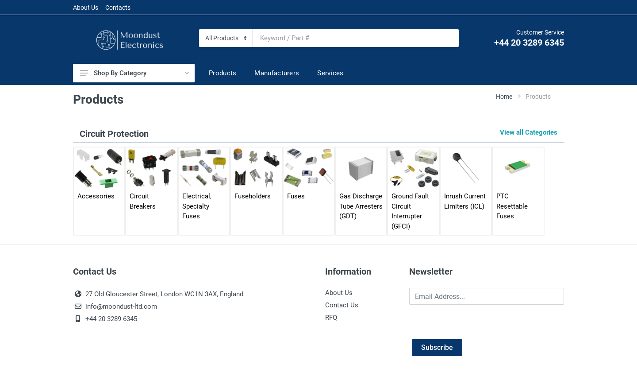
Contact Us (341, 305)
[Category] (226, 38)
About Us (85, 7)
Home (504, 96)
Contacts (117, 7)
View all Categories (528, 132)
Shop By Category (134, 73)
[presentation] (476, 322)
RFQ (331, 318)
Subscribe (437, 347)
